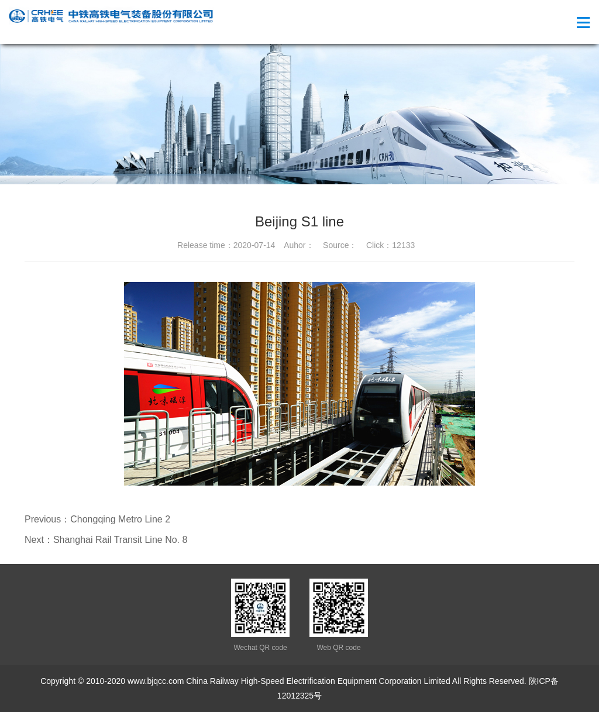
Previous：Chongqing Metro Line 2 (97, 519)
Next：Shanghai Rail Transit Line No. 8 (106, 540)
